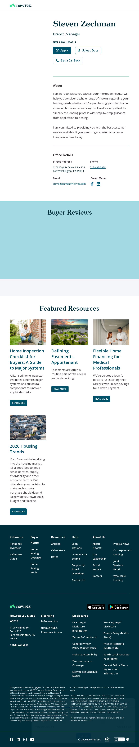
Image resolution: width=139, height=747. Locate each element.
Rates (54, 557)
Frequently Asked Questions (78, 569)
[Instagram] (25, 739)
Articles (55, 543)
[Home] (21, 5)
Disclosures (80, 616)
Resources (58, 537)
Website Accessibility (84, 654)
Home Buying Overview (35, 553)
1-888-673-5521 (19, 644)
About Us (99, 537)
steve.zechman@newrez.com (69, 183)
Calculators (58, 550)
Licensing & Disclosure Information (79, 626)
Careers (97, 576)
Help (75, 537)
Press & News (121, 543)
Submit (83, 736)
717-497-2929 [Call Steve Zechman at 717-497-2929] (98, 167)
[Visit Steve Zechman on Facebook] (92, 184)
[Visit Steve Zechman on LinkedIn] (98, 184)
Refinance (17, 537)
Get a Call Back (68, 60)
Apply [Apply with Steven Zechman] (62, 50)
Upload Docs (88, 50)
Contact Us (78, 580)
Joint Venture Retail (118, 565)
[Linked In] (18, 739)
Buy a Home (34, 540)
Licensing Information (49, 618)
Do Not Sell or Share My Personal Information (116, 669)
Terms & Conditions (84, 637)
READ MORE (18, 402)
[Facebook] (11, 739)
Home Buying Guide (34, 568)
